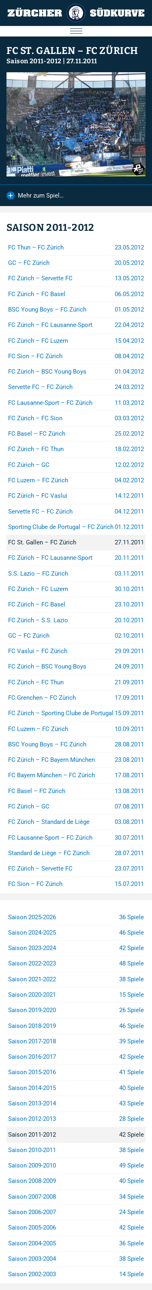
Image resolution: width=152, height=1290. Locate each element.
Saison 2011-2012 (33, 61)
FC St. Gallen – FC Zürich (72, 50)
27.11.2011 (81, 61)
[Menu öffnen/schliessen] (76, 31)
